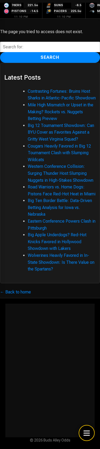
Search (50, 57)
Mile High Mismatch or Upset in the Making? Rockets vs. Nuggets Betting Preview (60, 111)
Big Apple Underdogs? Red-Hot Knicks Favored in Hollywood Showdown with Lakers (57, 241)
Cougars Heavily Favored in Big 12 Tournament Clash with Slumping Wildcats (59, 153)
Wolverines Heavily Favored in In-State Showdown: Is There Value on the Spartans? (61, 262)
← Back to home (15, 292)
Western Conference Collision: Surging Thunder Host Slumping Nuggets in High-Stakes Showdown (60, 173)
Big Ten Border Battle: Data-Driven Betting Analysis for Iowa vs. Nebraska (60, 207)
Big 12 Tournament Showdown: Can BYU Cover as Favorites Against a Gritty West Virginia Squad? (61, 132)
